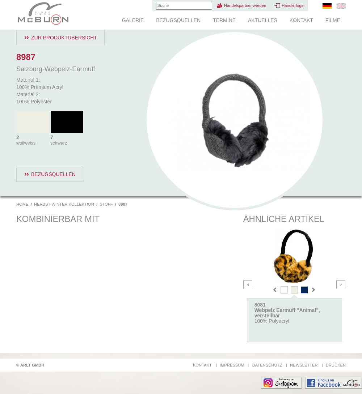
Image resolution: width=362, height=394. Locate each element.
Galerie (133, 20)
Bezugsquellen (178, 20)
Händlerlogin (293, 5)
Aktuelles (262, 20)
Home (22, 204)
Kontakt (301, 20)
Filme (332, 20)
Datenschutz (267, 365)
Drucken (336, 365)
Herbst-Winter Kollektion (64, 204)
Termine (224, 20)
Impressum (232, 365)
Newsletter (303, 365)
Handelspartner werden (245, 5)
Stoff (106, 204)
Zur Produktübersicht (64, 37)
